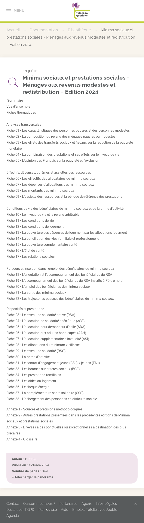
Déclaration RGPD (20, 510)
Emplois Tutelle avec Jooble (94, 510)
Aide (64, 510)
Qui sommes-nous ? (39, 504)
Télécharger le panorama (33, 477)
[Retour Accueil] (81, 10)
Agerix (87, 504)
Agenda (12, 516)
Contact (12, 504)
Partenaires (68, 504)
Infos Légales (106, 504)
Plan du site (48, 510)
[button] (15, 10)
